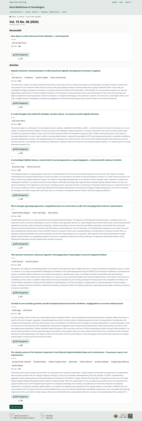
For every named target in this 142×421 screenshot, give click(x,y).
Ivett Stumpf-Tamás (19, 43)
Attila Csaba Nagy (39, 213)
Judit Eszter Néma (18, 121)
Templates (44, 12)
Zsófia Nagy (16, 310)
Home (12, 17)
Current (27, 12)
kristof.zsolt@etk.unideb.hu (25, 418)
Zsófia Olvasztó (17, 261)
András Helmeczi (86, 362)
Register (114, 2)
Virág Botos (29, 77)
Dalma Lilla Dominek (58, 77)
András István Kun (33, 167)
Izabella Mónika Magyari (21, 213)
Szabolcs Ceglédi (42, 77)
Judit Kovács (27, 310)
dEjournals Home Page (17, 2)
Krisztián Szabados (102, 362)
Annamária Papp (18, 167)
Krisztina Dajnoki (32, 261)
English (128, 2)
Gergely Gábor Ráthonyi (120, 362)
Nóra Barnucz (17, 77)
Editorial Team (55, 12)
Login (121, 2)
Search (64, 12)
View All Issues (16, 407)
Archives (35, 12)
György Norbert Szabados (21, 362)
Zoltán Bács (73, 362)
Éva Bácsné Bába (40, 362)
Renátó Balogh (17, 365)
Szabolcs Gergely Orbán (57, 362)
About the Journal (17, 12)
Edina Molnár (53, 213)
